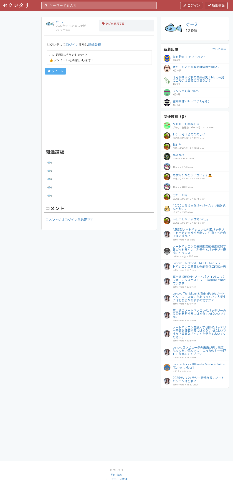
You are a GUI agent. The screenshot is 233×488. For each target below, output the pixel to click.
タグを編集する (113, 24)
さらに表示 (219, 49)
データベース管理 (116, 479)
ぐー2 (59, 22)
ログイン (191, 5)
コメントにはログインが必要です (69, 219)
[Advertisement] (99, 111)
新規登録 (216, 5)
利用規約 (116, 475)
